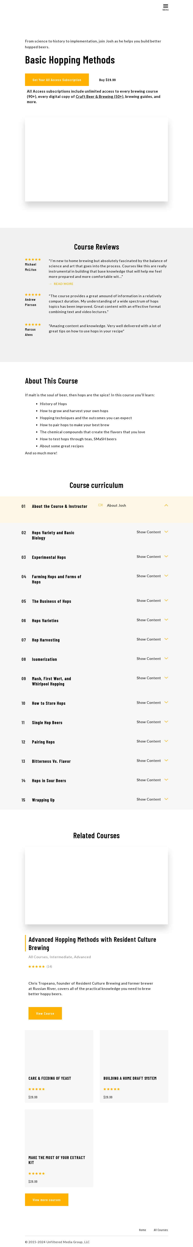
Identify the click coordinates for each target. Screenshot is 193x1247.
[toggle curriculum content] (166, 505)
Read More (61, 283)
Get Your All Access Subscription (57, 80)
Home (142, 1229)
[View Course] (96, 885)
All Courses (161, 1229)
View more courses (47, 1199)
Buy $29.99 (108, 80)
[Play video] (96, 158)
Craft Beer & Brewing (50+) (99, 96)
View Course (45, 1012)
